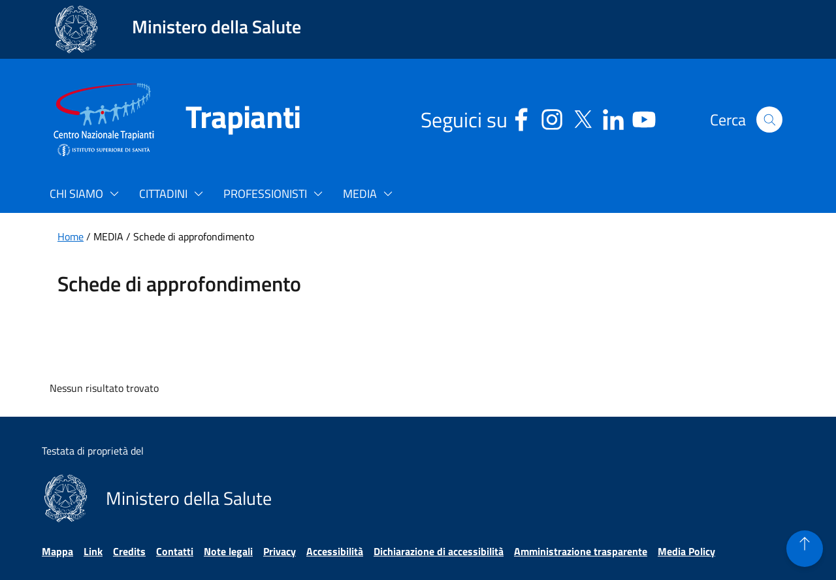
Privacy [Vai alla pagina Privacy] (279, 551)
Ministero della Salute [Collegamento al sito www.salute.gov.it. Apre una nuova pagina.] (216, 26)
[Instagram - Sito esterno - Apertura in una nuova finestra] (552, 117)
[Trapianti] (227, 119)
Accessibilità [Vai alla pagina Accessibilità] (334, 551)
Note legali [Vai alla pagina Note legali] (228, 551)
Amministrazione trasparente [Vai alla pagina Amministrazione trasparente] (580, 551)
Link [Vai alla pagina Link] (93, 551)
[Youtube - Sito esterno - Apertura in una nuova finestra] (644, 117)
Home (70, 236)
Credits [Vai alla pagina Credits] (129, 551)
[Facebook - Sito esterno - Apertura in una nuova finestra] (521, 117)
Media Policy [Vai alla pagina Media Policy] (686, 551)
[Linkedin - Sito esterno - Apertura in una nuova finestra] (613, 117)
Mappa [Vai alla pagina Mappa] (57, 551)
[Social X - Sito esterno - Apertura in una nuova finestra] (582, 117)
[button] (769, 119)
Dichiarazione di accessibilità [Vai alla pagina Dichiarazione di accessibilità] (439, 551)
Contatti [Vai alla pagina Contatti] (174, 551)
